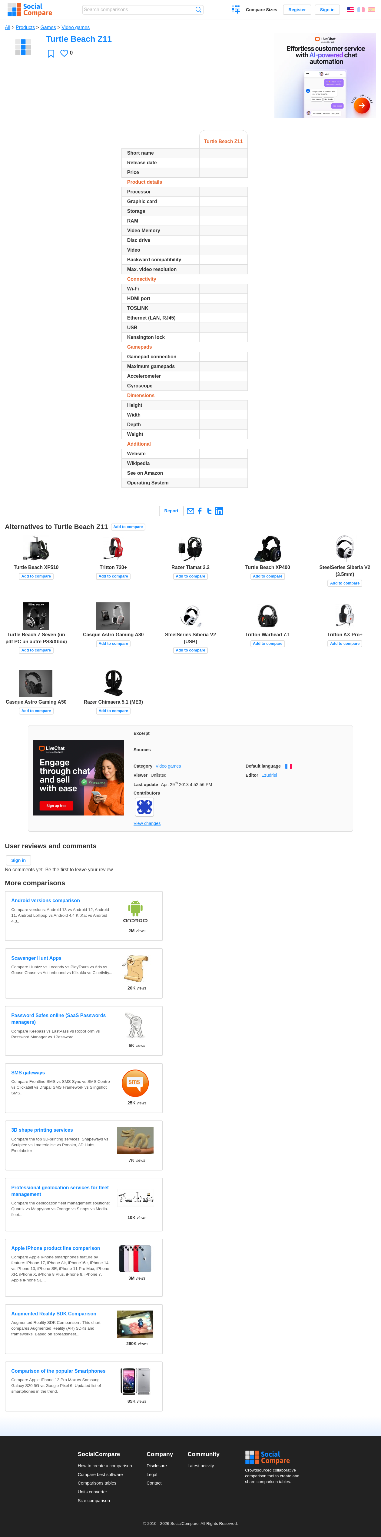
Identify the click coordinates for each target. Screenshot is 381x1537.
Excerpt (142, 733)
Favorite (51, 53)
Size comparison (94, 1500)
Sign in (327, 9)
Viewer (140, 775)
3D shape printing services (42, 1130)
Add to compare (128, 526)
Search (198, 9)
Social (274, 1457)
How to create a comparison (105, 1465)
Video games (75, 27)
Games (48, 27)
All (7, 27)
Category (143, 766)
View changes (147, 823)
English (350, 9)
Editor (252, 775)
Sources (142, 749)
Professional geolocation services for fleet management (60, 1191)
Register (297, 9)
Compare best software (100, 1474)
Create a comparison (236, 10)
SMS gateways (28, 1072)
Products (25, 27)
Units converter (92, 1491)
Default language (263, 766)
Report (171, 510)
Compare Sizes (261, 9)
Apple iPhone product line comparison (55, 1248)
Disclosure (157, 1465)
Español (371, 9)
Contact (154, 1483)
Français (361, 9)
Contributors (147, 793)
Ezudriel (269, 775)
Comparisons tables (97, 1483)
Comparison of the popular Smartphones (58, 1371)
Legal (152, 1474)
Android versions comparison (45, 900)
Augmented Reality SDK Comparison (53, 1313)
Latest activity (200, 1465)
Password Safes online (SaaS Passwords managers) (58, 1019)
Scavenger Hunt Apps (36, 958)
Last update (146, 784)
